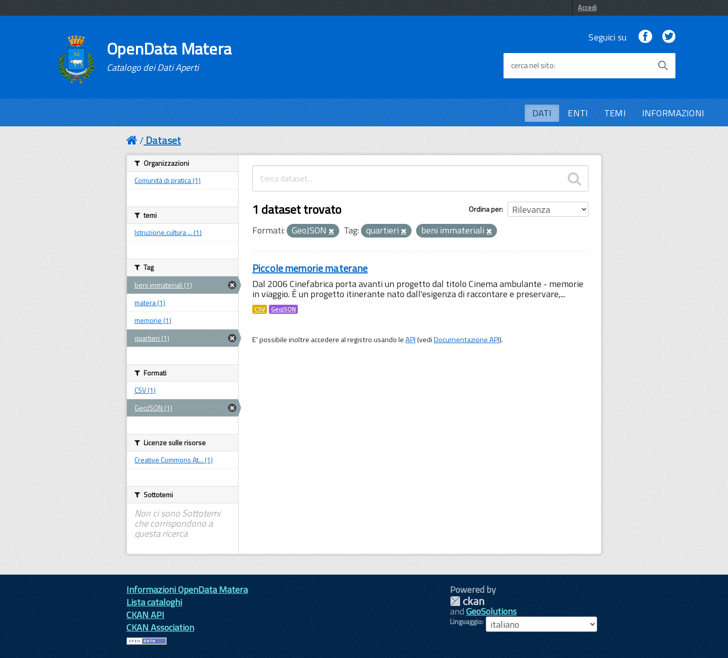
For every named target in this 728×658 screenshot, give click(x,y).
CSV (259, 309)
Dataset (163, 140)
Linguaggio (466, 622)
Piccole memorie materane (310, 268)
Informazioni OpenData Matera (187, 589)
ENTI (578, 113)
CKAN (467, 601)
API (410, 339)
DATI (542, 113)
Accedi (587, 8)
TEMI (615, 113)
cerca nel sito (532, 66)
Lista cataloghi (154, 602)
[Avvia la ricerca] (662, 65)
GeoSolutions (491, 611)
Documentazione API (466, 339)
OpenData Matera (169, 56)
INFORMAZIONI (673, 113)
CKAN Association (160, 627)
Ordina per (485, 209)
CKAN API (145, 615)
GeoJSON (283, 309)
